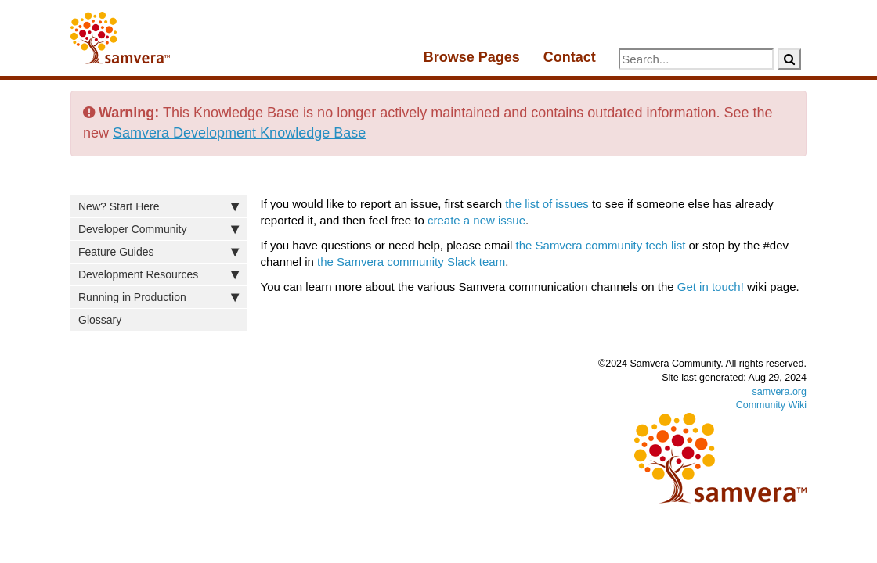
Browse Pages (472, 57)
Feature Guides (158, 252)
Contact (569, 57)
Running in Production (158, 297)
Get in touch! (710, 286)
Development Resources (158, 274)
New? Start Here (158, 206)
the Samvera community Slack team (411, 261)
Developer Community (158, 229)
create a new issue (476, 220)
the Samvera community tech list (601, 245)
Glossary (99, 320)
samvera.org (779, 391)
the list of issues (547, 203)
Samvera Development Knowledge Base (239, 133)
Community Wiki (771, 405)
